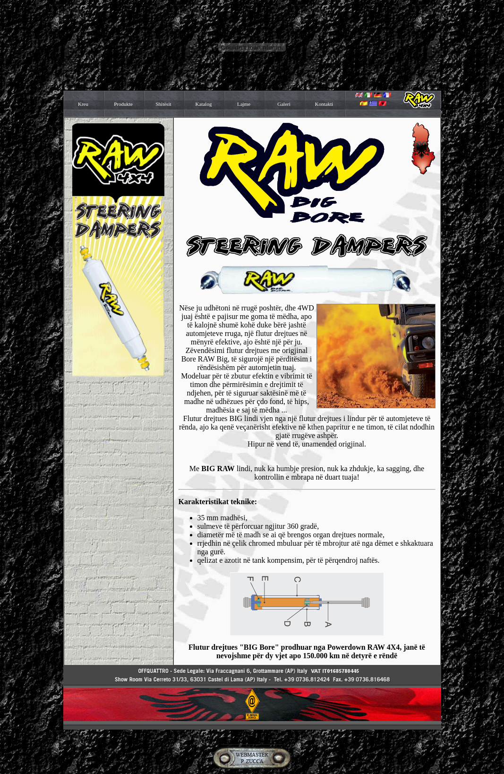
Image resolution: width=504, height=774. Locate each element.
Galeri (283, 104)
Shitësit (163, 104)
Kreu (83, 104)
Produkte (123, 104)
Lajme (243, 104)
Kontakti (324, 104)
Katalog (204, 104)
